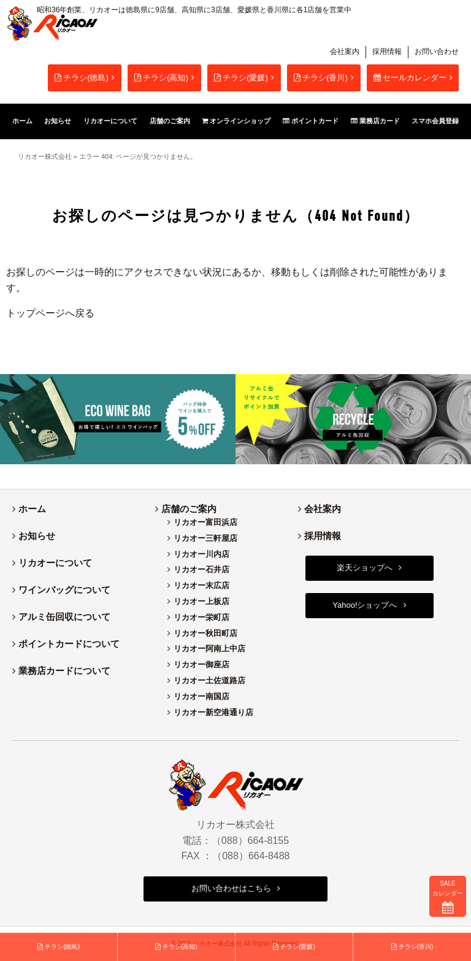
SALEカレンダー (447, 897)
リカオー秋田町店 (205, 633)
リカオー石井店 (201, 569)
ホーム (32, 508)
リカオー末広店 (201, 585)
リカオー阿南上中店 (209, 648)
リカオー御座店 (201, 664)
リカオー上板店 (201, 601)
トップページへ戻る (50, 313)
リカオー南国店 (201, 696)
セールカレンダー (409, 77)
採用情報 (387, 51)
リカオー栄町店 (201, 617)
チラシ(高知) (161, 77)
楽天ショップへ (364, 567)
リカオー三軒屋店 (205, 538)
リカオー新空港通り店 (213, 712)
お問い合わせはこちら (231, 888)
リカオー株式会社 (45, 156)
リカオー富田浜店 (205, 522)
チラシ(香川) (321, 77)
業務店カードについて (64, 670)
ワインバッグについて (64, 589)
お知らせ (36, 535)
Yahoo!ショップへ (364, 605)
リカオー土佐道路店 (209, 680)
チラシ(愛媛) (241, 77)
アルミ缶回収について (64, 616)
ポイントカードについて (69, 643)
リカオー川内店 (201, 554)
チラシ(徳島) (82, 77)
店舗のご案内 (188, 508)
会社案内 (344, 51)
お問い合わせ (437, 51)
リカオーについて (55, 562)
